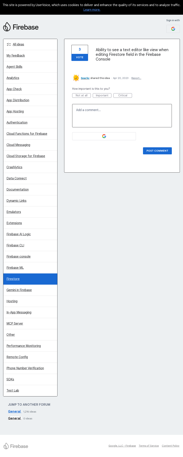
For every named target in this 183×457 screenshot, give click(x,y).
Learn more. (91, 10)
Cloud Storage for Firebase (25, 156)
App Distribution (17, 100)
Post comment (157, 150)
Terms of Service (149, 445)
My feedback (15, 56)
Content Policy (170, 445)
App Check (14, 89)
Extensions (14, 223)
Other (10, 335)
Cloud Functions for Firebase (26, 134)
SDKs (10, 379)
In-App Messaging (18, 312)
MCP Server (14, 324)
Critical (125, 96)
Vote (79, 57)
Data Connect (16, 178)
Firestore (13, 279)
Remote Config (17, 357)
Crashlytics (14, 167)
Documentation (17, 190)
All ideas (18, 44)
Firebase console (18, 257)
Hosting (11, 301)
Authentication (16, 123)
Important (104, 96)
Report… (136, 78)
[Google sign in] (173, 29)
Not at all (83, 96)
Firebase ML (15, 268)
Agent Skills (14, 67)
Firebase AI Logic (18, 234)
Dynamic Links (16, 201)
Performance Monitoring (23, 346)
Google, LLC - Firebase (122, 445)
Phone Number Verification (25, 368)
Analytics (12, 78)
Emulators (13, 212)
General (14, 412)
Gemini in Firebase (19, 290)
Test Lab (12, 391)
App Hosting (15, 111)
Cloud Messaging (18, 145)
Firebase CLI (15, 245)
